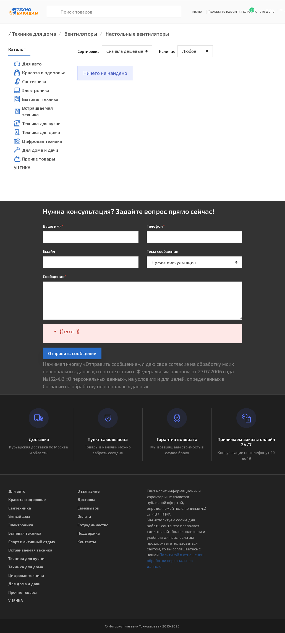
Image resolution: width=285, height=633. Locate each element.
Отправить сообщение (72, 353)
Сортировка (88, 51)
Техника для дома (34, 34)
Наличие (167, 51)
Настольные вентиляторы (137, 34)
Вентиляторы (80, 34)
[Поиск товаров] (118, 11)
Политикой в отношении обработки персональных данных (175, 560)
